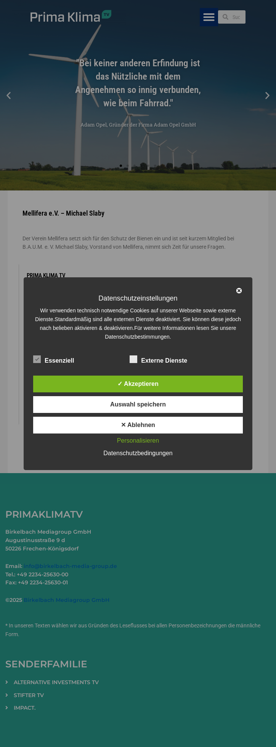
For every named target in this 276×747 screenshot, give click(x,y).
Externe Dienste (158, 359)
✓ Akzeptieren (138, 384)
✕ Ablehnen (138, 425)
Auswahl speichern (138, 404)
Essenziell (53, 359)
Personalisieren (138, 440)
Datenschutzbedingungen (137, 453)
